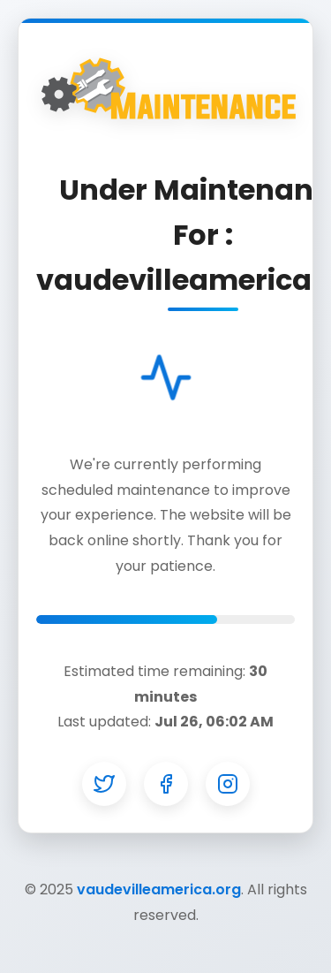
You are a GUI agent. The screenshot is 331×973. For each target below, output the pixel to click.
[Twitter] (104, 784)
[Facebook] (166, 784)
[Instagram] (228, 784)
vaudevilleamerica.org (159, 889)
